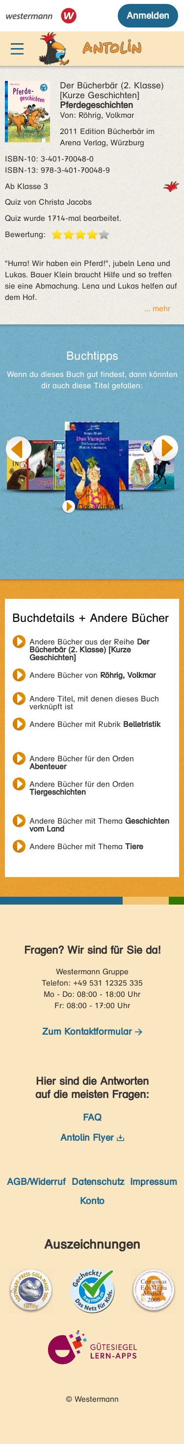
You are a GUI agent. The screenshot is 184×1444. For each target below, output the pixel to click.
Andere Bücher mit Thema (99, 822)
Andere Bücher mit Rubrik (94, 724)
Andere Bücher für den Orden (81, 760)
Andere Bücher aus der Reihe (89, 643)
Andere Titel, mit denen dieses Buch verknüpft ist (94, 700)
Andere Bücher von (92, 675)
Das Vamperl (100, 506)
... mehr (157, 308)
